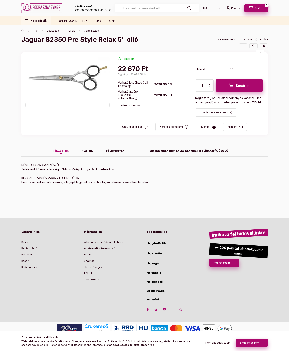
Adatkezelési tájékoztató (99, 248)
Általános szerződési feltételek (103, 242)
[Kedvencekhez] (260, 52)
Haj (36, 30)
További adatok (128, 105)
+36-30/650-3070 (86, 10)
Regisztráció (29, 248)
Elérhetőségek (93, 267)
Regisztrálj (203, 98)
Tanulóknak (91, 279)
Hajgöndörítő (156, 243)
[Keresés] (189, 8)
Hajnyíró (153, 299)
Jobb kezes (91, 30)
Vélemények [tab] (115, 150)
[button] (36, 20)
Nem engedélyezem (217, 342)
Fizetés (88, 254)
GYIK (112, 20)
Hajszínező (155, 281)
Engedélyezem (249, 342)
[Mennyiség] (202, 85)
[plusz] (209, 84)
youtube (164, 309)
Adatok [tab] (87, 150)
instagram (156, 309)
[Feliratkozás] (216, 112)
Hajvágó (153, 263)
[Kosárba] (239, 85)
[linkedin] (264, 45)
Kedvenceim (29, 267)
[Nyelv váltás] (205, 8)
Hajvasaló (154, 272)
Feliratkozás (222, 262)
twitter (172, 309)
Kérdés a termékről (171, 126)
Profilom (26, 254)
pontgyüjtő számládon (214, 102)
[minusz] (209, 86)
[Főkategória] (22, 31)
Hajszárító (154, 253)
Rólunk (88, 273)
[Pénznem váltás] (215, 8)
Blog (98, 20)
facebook (148, 309)
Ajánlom (232, 126)
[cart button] (256, 8)
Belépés (26, 242)
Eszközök (53, 30)
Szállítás (89, 260)
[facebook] (243, 45)
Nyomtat (205, 126)
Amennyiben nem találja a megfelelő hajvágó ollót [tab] (190, 150)
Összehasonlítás (132, 126)
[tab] (137, 150)
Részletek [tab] (61, 150)
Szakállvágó (156, 290)
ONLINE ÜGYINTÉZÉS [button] (72, 20)
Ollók (71, 30)
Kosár (25, 260)
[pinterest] (253, 45)
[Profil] (233, 8)
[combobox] (157, 8)
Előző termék (228, 39)
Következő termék (255, 39)
